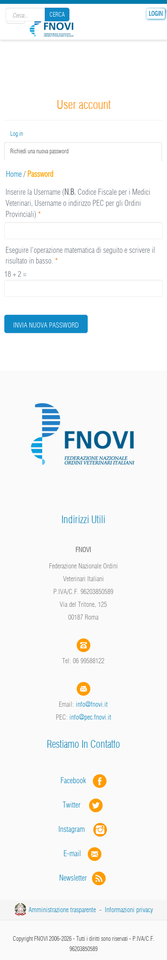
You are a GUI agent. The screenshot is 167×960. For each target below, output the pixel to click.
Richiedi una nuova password (50, 151)
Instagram (83, 829)
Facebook (76, 780)
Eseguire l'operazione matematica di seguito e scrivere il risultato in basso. (80, 255)
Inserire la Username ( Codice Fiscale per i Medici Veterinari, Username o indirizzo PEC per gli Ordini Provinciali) (78, 203)
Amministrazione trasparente (62, 909)
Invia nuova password (46, 325)
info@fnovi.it (92, 704)
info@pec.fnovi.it (90, 717)
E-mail (72, 853)
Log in (16, 134)
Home (14, 174)
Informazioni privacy (129, 909)
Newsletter (83, 878)
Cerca (57, 14)
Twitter (83, 805)
